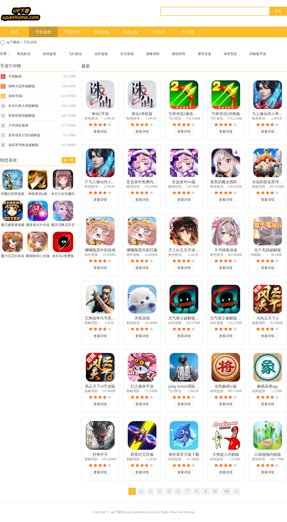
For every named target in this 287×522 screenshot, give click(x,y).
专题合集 (130, 32)
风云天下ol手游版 (100, 386)
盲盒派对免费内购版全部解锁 (142, 182)
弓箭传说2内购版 (225, 114)
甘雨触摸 (15, 76)
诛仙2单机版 (142, 114)
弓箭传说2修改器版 (183, 114)
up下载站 (13, 42)
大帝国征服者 (18, 125)
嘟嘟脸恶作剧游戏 (100, 250)
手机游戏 (43, 32)
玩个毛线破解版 (267, 250)
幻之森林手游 (142, 386)
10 (215, 491)
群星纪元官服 (142, 454)
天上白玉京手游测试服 (183, 250)
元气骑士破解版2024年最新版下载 (183, 318)
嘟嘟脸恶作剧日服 (142, 250)
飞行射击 (75, 54)
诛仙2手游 (100, 114)
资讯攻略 (101, 32)
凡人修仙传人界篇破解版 (267, 114)
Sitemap (189, 512)
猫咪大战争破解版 (21, 86)
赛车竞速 (204, 54)
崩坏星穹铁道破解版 (23, 145)
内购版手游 (257, 54)
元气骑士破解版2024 (225, 318)
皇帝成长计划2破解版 (24, 135)
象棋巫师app (267, 386)
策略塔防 (153, 54)
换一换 (69, 160)
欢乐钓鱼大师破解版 (23, 106)
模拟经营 (178, 54)
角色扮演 (23, 54)
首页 (14, 32)
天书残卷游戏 (225, 250)
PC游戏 (188, 32)
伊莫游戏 (142, 318)
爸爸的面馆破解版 (21, 115)
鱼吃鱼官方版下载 (184, 454)
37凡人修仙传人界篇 (100, 182)
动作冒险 (101, 54)
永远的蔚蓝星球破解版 (267, 182)
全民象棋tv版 (226, 386)
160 (226, 491)
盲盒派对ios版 (184, 182)
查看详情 (100, 131)
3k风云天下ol (267, 318)
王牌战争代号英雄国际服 (100, 318)
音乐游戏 (127, 54)
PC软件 (159, 32)
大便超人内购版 (225, 454)
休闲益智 (49, 54)
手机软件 (72, 32)
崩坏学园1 (15, 96)
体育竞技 (230, 54)
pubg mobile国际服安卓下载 (183, 386)
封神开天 (100, 454)
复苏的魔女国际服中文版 (225, 182)
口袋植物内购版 (267, 454)
